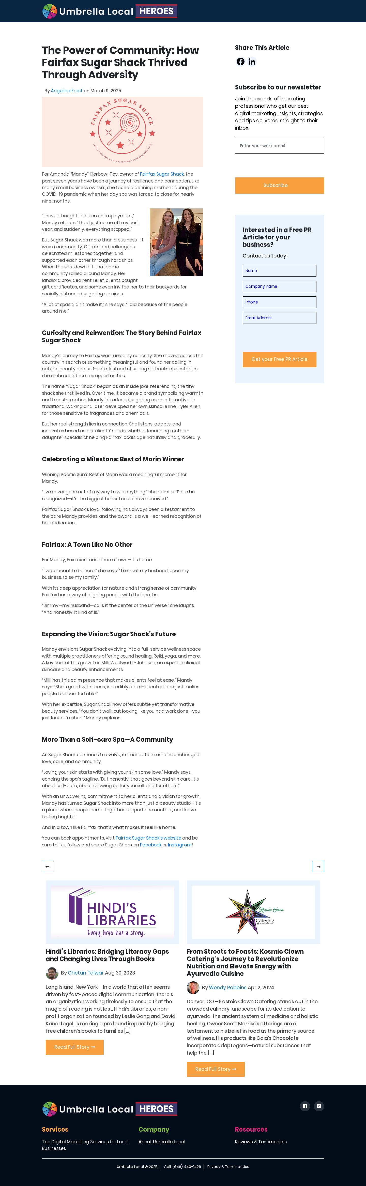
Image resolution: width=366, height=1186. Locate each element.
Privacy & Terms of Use (228, 1166)
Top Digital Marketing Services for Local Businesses (85, 1145)
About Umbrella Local (162, 1142)
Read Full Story (74, 1047)
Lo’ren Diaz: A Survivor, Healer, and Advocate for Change (47, 866)
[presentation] (273, 167)
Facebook (150, 845)
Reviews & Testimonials (261, 1142)
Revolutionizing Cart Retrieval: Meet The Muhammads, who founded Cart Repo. (318, 866)
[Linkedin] (252, 61)
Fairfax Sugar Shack (162, 174)
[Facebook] (241, 61)
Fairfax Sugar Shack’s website (148, 838)
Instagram (180, 845)
